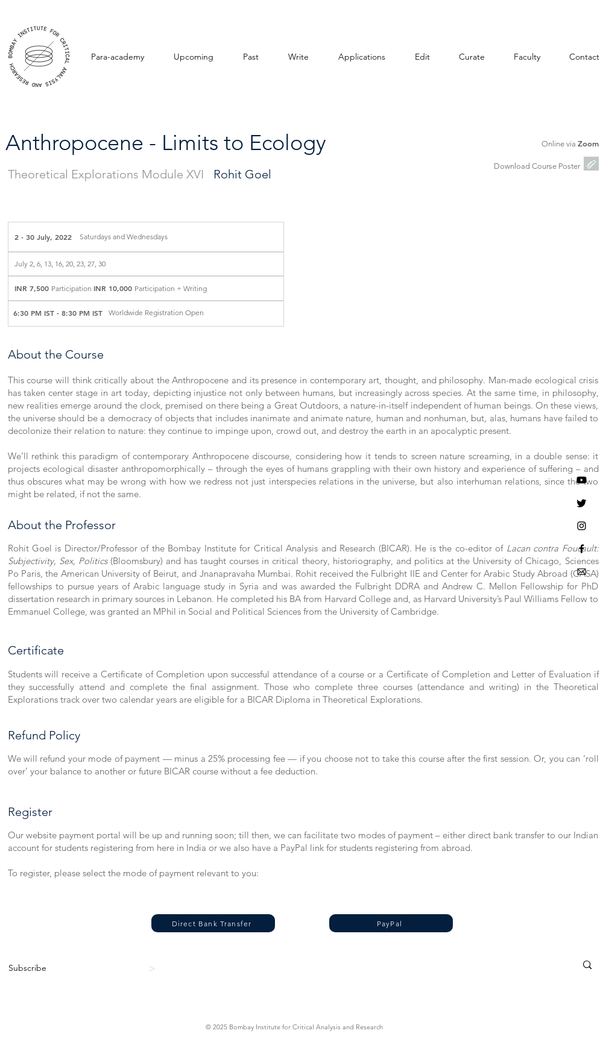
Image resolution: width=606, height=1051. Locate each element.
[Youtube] (581, 480)
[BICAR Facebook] (581, 548)
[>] (153, 968)
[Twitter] (581, 503)
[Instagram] (581, 526)
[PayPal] (391, 923)
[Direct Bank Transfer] (213, 923)
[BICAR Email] (581, 571)
